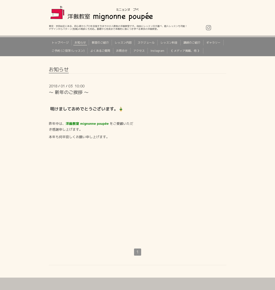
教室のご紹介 (100, 42)
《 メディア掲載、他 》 (185, 51)
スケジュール (146, 42)
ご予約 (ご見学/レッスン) (68, 51)
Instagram (157, 51)
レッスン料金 (169, 42)
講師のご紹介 (191, 42)
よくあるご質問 (100, 51)
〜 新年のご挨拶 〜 (69, 92)
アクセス (139, 51)
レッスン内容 (123, 42)
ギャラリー (213, 42)
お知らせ (80, 42)
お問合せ (121, 51)
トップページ (60, 42)
